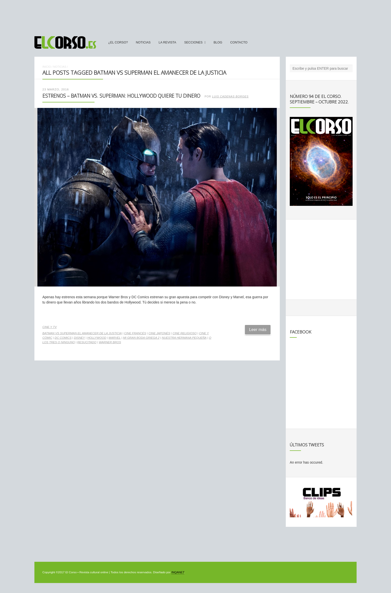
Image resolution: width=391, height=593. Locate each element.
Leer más (258, 329)
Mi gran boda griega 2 (141, 337)
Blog (217, 42)
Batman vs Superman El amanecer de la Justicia (82, 333)
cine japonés (159, 333)
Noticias (143, 42)
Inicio (46, 66)
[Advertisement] (195, 15)
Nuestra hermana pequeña (184, 337)
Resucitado (87, 342)
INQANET (177, 572)
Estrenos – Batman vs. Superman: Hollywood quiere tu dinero (121, 95)
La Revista (167, 42)
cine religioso (185, 333)
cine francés (135, 333)
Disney (79, 337)
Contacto (238, 42)
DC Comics (63, 337)
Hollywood (96, 337)
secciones (193, 42)
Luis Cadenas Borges (230, 96)
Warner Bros (110, 342)
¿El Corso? (118, 42)
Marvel (115, 337)
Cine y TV (49, 327)
